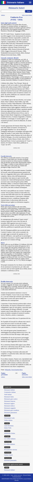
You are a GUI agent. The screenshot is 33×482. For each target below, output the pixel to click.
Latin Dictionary (9, 425)
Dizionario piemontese (10, 412)
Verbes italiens (8, 420)
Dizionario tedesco (9, 406)
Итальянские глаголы (10, 449)
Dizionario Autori (16, 8)
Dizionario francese (9, 401)
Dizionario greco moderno (11, 410)
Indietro (3, 15)
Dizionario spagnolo (10, 408)
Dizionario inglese (9, 403)
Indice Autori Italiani (27, 15)
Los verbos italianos (10, 439)
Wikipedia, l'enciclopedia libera (14, 369)
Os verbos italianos (9, 444)
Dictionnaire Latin (9, 418)
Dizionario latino (9, 397)
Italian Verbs (7, 428)
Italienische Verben (9, 433)
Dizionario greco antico (11, 399)
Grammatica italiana (10, 392)
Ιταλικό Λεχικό (8, 455)
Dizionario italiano (9, 390)
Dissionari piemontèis (10, 460)
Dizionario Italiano (15, 2)
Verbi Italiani (8, 394)
